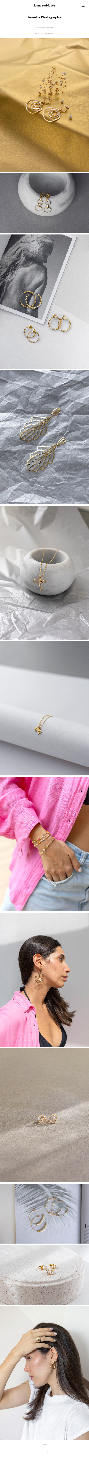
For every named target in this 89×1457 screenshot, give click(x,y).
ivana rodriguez (44, 5)
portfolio (51, 1453)
